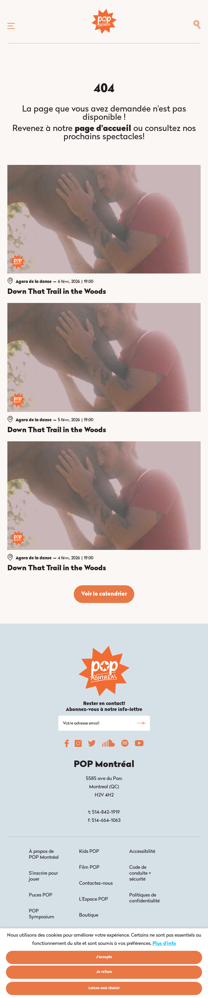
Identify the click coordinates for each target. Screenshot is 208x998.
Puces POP (40, 895)
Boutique (88, 915)
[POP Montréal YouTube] (139, 745)
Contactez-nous (96, 883)
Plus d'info (164, 943)
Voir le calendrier (104, 594)
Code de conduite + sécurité (140, 873)
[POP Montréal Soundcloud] (108, 745)
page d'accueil (103, 129)
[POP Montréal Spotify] (125, 745)
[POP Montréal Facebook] (67, 745)
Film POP (89, 867)
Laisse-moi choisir (104, 988)
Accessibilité (142, 851)
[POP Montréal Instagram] (78, 745)
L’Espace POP (93, 899)
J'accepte (104, 957)
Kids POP (89, 851)
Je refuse (104, 972)
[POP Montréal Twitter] (92, 745)
